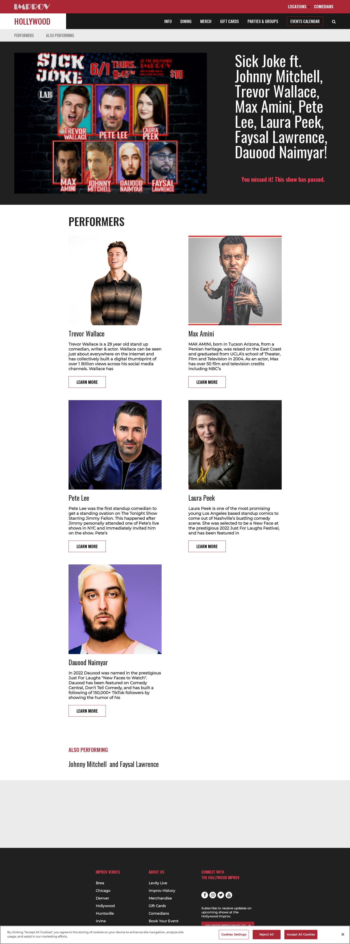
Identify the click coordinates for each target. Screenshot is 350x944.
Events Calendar (305, 21)
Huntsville (105, 913)
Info (168, 21)
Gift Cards (229, 21)
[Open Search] (334, 21)
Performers (24, 35)
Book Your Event (164, 921)
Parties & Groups (263, 21)
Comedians (323, 6)
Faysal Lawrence (139, 746)
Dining (186, 21)
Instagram (212, 895)
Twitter (220, 895)
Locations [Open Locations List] (299, 6)
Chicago (103, 891)
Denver (102, 898)
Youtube (228, 895)
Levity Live (158, 883)
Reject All (266, 934)
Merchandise (160, 898)
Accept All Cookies (301, 934)
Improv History (162, 891)
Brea (100, 883)
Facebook (204, 895)
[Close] (343, 934)
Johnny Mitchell (88, 746)
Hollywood (32, 21)
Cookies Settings (233, 934)
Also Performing (60, 35)
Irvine (101, 921)
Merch (205, 21)
